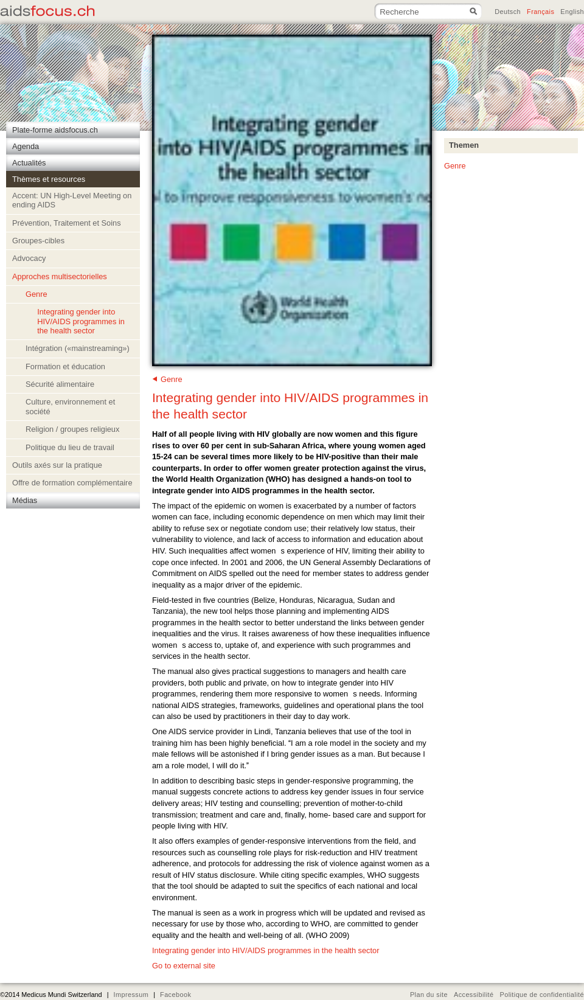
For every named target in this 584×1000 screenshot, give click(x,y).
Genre (171, 379)
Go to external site (183, 965)
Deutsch (508, 11)
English (572, 11)
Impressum (130, 994)
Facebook (175, 994)
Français (540, 11)
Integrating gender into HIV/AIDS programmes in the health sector (265, 950)
